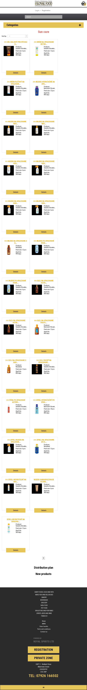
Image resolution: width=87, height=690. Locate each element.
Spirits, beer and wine (44, 613)
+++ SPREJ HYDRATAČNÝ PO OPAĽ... (43, 401)
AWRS (44, 624)
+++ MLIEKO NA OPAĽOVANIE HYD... (15, 162)
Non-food (44, 605)
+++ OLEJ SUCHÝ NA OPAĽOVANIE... (43, 361)
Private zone (43, 658)
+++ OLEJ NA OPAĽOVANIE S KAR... (15, 361)
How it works (44, 626)
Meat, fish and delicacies (44, 595)
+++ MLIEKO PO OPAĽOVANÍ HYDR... (44, 242)
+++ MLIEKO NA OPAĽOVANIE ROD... (43, 162)
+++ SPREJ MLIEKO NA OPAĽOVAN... (15, 441)
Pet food (44, 608)
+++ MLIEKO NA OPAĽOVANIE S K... (15, 242)
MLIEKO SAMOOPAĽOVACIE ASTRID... (44, 480)
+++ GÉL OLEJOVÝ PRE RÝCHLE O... (15, 43)
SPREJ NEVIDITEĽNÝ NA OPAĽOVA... (16, 520)
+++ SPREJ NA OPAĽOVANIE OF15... (44, 441)
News (44, 621)
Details (15, 73)
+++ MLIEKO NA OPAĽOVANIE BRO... (15, 122)
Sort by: (4, 36)
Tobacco (44, 616)
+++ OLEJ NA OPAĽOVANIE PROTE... (44, 321)
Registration (46, 10)
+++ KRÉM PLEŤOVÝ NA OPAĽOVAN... (15, 83)
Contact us (43, 632)
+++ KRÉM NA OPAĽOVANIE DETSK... (44, 43)
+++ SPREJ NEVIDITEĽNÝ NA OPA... (15, 480)
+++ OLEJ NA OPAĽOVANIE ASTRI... (44, 282)
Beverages (44, 600)
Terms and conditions (44, 629)
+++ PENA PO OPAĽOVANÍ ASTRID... (15, 401)
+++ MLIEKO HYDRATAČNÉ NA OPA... (44, 83)
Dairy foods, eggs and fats (44, 592)
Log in (37, 10)
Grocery (44, 603)
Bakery (44, 597)
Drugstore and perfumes (44, 611)
